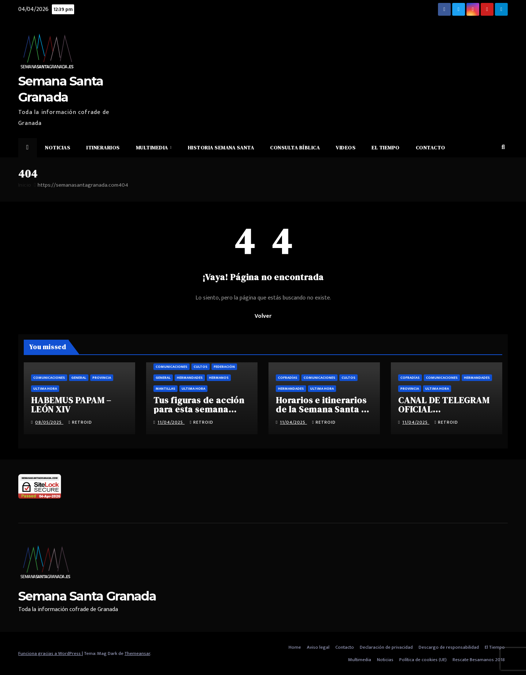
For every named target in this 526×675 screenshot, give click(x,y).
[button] (503, 147)
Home (295, 647)
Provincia (101, 378)
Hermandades (190, 378)
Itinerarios (103, 147)
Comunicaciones (49, 378)
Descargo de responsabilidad (449, 647)
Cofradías (287, 378)
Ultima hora (45, 389)
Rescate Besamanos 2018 (479, 660)
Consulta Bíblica (295, 147)
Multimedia (152, 147)
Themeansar (137, 653)
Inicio (24, 185)
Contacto (430, 147)
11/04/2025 (170, 422)
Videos (345, 147)
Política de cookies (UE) (423, 660)
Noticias (57, 147)
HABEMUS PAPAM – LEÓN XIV (71, 404)
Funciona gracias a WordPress (50, 653)
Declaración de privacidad (386, 647)
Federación (224, 367)
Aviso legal (318, 647)
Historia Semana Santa (221, 147)
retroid (80, 422)
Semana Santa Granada (87, 596)
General (78, 378)
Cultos (200, 367)
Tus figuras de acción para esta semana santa (198, 409)
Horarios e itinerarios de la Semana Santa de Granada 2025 (324, 409)
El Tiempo (385, 147)
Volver (263, 316)
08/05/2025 (49, 422)
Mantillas (165, 389)
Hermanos (219, 378)
